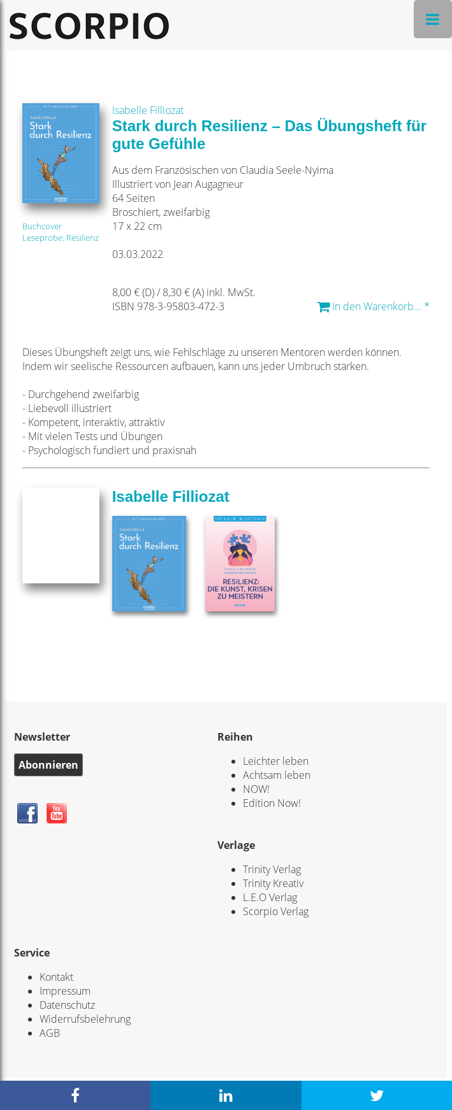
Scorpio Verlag (276, 911)
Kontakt (56, 977)
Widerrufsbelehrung (85, 1019)
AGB (50, 1033)
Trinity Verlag (272, 869)
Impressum (65, 991)
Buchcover (42, 226)
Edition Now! (272, 803)
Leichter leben (276, 761)
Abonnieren (48, 765)
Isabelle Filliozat (148, 110)
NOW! (256, 789)
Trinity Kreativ (273, 883)
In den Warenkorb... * (373, 306)
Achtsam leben (276, 775)
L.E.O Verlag (270, 897)
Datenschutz (67, 1005)
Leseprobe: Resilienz (60, 237)
